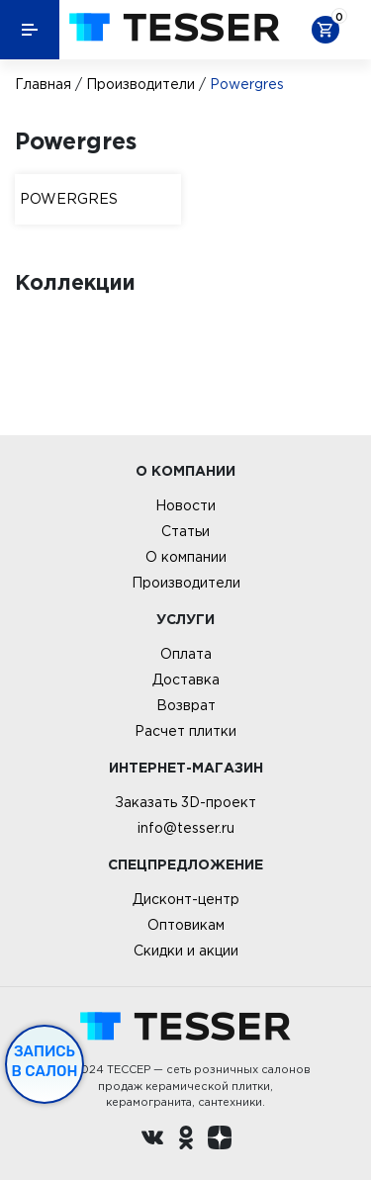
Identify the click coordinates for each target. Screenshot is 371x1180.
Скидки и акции (186, 950)
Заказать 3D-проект (185, 802)
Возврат (186, 705)
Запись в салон (45, 1061)
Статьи (185, 531)
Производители (140, 84)
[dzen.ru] (220, 1140)
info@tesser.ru (186, 828)
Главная (43, 84)
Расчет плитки (185, 731)
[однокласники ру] (186, 1140)
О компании (186, 557)
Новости (185, 505)
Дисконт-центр (186, 899)
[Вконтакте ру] (152, 1140)
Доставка (186, 679)
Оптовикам (186, 925)
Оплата (186, 654)
